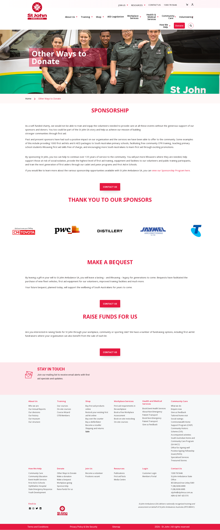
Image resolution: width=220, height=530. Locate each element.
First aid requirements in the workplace (124, 407)
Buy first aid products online (94, 407)
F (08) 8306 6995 (178, 489)
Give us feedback (149, 424)
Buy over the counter (94, 418)
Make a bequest (64, 479)
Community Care (168, 17)
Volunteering (186, 16)
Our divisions (34, 412)
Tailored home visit (179, 415)
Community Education (37, 476)
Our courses (62, 406)
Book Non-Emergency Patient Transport (151, 419)
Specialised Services (180, 457)
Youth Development (37, 492)
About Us (70, 16)
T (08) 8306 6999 (178, 486)
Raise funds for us (65, 489)
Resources (137, 5)
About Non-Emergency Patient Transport (152, 413)
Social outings (177, 418)
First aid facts (120, 476)
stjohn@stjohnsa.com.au (182, 492)
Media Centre (120, 479)
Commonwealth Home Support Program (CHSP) (182, 423)
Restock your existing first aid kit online (96, 414)
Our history (33, 415)
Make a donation (64, 476)
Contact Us (154, 5)
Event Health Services (37, 479)
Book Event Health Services (154, 408)
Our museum (34, 418)
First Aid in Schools (36, 483)
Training (85, 16)
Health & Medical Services (151, 17)
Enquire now (176, 409)
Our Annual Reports (37, 409)
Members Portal (149, 476)
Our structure (34, 422)
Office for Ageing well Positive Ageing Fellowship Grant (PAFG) (182, 450)
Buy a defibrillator (93, 422)
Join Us (121, 5)
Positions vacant (92, 476)
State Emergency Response (40, 489)
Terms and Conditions (38, 527)
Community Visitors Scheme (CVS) (179, 430)
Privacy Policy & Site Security (83, 527)
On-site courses (64, 409)
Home (28, 98)
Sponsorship (62, 486)
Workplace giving (64, 483)
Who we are (33, 406)
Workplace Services (132, 17)
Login (145, 468)
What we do (176, 406)
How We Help (164, 25)
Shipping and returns (94, 428)
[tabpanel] (110, 57)
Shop (98, 16)
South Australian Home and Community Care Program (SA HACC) (183, 441)
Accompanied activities (181, 434)
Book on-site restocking (124, 418)
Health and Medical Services (152, 402)
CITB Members (63, 415)
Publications (119, 473)
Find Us (32, 503)
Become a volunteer (94, 473)
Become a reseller (93, 425)
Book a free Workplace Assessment (124, 414)
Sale (87, 431)
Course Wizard (63, 412)
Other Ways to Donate (49, 98)
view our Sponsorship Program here (171, 170)
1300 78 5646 (170, 5)
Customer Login (149, 473)
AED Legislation (115, 16)
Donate (179, 25)
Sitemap (116, 527)
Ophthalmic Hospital (37, 486)
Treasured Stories (179, 460)
